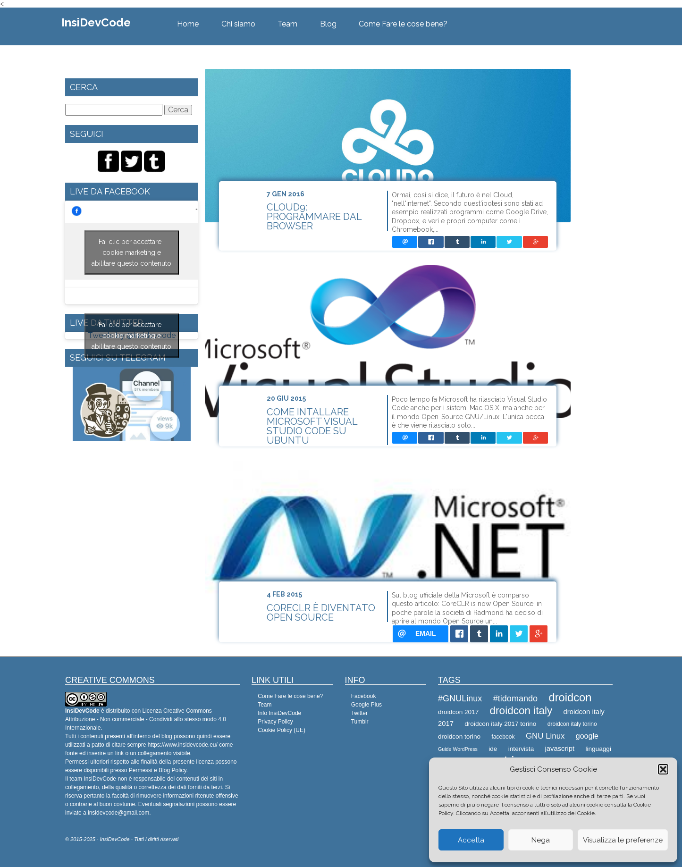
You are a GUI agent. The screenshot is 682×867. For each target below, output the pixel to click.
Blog (328, 23)
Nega (540, 840)
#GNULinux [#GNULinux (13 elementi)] (460, 698)
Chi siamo (238, 23)
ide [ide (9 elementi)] (492, 748)
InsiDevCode (96, 22)
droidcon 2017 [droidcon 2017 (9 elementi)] (458, 711)
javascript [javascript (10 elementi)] (560, 748)
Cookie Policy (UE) (281, 730)
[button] (663, 769)
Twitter (359, 713)
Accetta (471, 840)
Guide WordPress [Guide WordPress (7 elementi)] (458, 749)
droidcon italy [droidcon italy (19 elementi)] (521, 710)
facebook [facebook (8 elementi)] (502, 736)
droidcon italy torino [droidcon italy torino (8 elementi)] (572, 724)
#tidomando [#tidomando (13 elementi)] (515, 698)
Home (188, 23)
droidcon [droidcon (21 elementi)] (569, 697)
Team (287, 23)
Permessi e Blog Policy (157, 770)
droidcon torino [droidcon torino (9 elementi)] (459, 736)
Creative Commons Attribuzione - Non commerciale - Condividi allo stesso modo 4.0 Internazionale (145, 719)
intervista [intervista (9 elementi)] (521, 748)
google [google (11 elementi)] (587, 736)
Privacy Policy (275, 721)
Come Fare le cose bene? (403, 23)
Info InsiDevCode (279, 713)
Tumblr (360, 721)
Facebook (363, 696)
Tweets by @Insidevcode (131, 335)
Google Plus (366, 704)
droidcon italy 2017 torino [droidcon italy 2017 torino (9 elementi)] (500, 723)
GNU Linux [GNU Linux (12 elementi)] (545, 736)
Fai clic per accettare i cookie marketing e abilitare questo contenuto (131, 252)
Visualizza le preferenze (623, 840)
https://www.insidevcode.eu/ (183, 744)
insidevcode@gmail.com (118, 812)
